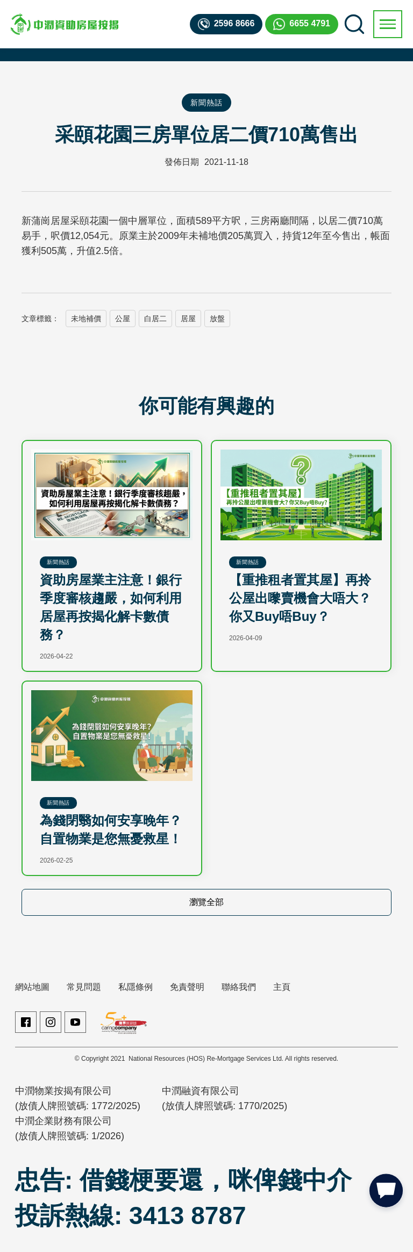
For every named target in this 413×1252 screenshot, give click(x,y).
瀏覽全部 (206, 902)
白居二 (155, 318)
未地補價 (86, 318)
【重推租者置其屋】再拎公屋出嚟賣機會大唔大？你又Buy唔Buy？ (300, 598)
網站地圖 (32, 987)
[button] (387, 24)
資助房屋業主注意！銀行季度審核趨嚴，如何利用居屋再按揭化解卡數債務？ (111, 607)
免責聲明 (187, 987)
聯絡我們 (239, 987)
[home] (64, 24)
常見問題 (84, 987)
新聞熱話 (206, 102)
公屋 (122, 318)
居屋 (188, 318)
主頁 (281, 987)
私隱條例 (135, 987)
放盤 (217, 318)
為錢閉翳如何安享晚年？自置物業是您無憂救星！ (111, 829)
